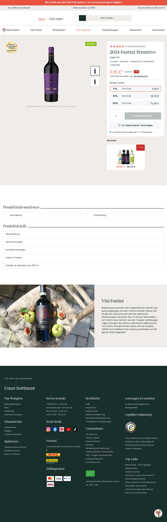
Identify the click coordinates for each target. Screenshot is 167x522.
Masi (6, 407)
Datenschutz (92, 411)
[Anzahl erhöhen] (120, 115)
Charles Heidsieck (13, 434)
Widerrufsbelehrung (95, 414)
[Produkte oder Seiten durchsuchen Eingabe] (105, 18)
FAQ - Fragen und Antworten (99, 455)
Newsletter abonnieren (136, 485)
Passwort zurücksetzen (136, 492)
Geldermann (10, 427)
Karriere (89, 444)
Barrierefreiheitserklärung (98, 418)
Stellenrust (9, 411)
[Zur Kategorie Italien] (114, 61)
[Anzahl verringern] (112, 115)
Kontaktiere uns (93, 462)
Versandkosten (141, 76)
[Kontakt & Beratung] (145, 18)
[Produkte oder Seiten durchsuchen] (82, 18)
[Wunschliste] (155, 18)
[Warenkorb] (160, 18)
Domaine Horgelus (13, 414)
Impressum (91, 407)
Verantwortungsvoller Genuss (139, 489)
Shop (41, 19)
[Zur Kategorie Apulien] (124, 61)
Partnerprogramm (94, 458)
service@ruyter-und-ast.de (59, 407)
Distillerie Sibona (12, 450)
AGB (88, 404)
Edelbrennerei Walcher (15, 447)
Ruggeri (8, 430)
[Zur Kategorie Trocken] (115, 65)
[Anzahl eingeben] (116, 115)
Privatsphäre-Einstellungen (98, 421)
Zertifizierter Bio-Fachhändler (99, 451)
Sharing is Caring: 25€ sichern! (139, 475)
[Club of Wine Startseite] (20, 19)
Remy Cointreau (12, 454)
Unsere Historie (93, 441)
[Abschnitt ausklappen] (76, 215)
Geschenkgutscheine (135, 478)
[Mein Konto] (150, 18)
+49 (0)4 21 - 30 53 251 (56, 404)
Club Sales (56, 19)
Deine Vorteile (92, 437)
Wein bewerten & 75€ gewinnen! (140, 482)
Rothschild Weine (12, 404)
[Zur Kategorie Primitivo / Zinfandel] (142, 61)
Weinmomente (132, 471)
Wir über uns (92, 434)
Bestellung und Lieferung (97, 448)
